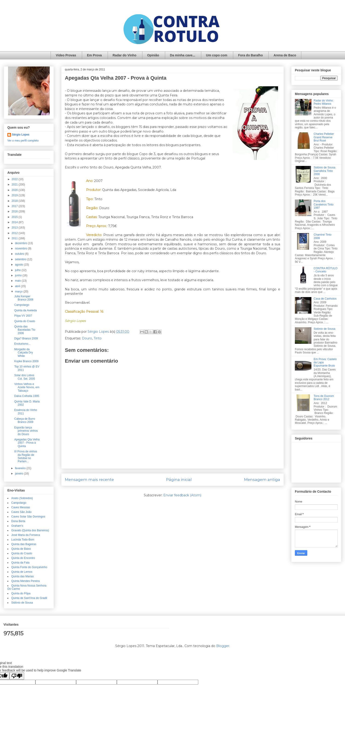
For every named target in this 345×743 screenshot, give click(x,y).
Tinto (98, 338)
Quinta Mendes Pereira (25, 581)
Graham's (17, 525)
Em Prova (94, 55)
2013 (15, 227)
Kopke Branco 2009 (26, 361)
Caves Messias (20, 507)
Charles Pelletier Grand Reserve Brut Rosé (324, 137)
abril (18, 286)
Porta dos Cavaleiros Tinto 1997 (324, 204)
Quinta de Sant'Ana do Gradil (29, 598)
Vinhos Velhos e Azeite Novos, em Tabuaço (26, 387)
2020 (15, 190)
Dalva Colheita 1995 (26, 396)
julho (18, 270)
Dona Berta (18, 521)
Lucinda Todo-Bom (22, 539)
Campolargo (21, 304)
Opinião (153, 55)
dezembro (21, 243)
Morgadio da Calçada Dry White (23, 353)
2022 (15, 179)
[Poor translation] (16, 676)
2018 (15, 200)
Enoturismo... (22, 343)
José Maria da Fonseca (25, 535)
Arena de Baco (284, 55)
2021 (15, 184)
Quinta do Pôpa (20, 593)
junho (19, 275)
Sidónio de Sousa (22, 602)
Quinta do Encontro (23, 558)
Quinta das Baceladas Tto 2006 (24, 330)
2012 (15, 233)
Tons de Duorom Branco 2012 (324, 397)
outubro (20, 253)
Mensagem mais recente (89, 479)
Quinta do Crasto (24, 321)
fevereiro (20, 468)
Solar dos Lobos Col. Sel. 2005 (24, 377)
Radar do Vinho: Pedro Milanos (324, 102)
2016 (15, 211)
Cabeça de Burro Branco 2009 (24, 420)
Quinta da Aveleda (25, 310)
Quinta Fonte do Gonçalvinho (29, 567)
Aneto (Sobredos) (22, 498)
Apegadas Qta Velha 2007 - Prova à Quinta (27, 443)
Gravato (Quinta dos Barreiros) (30, 530)
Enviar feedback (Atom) (182, 495)
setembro (21, 259)
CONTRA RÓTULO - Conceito (325, 270)
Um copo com (216, 55)
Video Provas (66, 55)
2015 (15, 217)
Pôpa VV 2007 (23, 315)
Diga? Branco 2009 (26, 338)
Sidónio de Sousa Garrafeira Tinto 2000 (324, 171)
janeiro (19, 473)
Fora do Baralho (250, 55)
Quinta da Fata (20, 562)
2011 (15, 238)
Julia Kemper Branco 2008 (23, 298)
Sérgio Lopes (20, 134)
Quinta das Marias (22, 576)
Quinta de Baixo (21, 548)
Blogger (222, 646)
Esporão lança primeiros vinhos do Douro (26, 431)
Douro (87, 338)
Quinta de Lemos (21, 571)
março (19, 291)
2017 (15, 206)
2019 (15, 195)
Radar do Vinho (124, 55)
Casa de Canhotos (325, 298)
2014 (15, 222)
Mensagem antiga (262, 479)
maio (18, 280)
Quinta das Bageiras (23, 544)
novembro (21, 248)
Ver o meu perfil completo (23, 140)
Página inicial (179, 479)
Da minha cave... (182, 55)
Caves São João (21, 512)
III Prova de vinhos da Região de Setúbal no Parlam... (25, 456)
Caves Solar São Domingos (28, 516)
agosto (19, 264)
